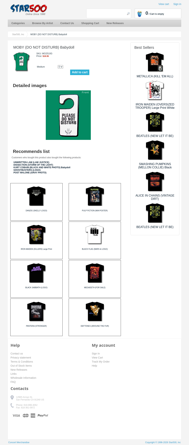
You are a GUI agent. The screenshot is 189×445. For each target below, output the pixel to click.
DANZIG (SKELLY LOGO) (36, 211)
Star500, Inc (18, 34)
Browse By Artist (42, 23)
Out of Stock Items (21, 365)
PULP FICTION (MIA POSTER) (95, 211)
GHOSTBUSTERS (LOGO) (27, 170)
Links (14, 373)
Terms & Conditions (22, 361)
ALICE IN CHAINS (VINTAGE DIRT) (154, 197)
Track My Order (101, 361)
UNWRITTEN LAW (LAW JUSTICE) (31, 162)
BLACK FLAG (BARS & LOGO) (95, 249)
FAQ (13, 381)
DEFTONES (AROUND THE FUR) (95, 326)
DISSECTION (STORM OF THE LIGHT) (33, 165)
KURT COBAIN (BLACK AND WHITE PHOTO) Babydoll (41, 167)
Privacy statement (21, 357)
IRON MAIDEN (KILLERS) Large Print (36, 249)
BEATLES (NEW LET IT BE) (154, 135)
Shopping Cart (90, 23)
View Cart (97, 357)
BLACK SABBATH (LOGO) (36, 288)
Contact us (17, 353)
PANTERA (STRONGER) (36, 326)
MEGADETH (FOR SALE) (95, 288)
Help (94, 365)
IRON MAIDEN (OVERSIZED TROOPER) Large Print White (155, 106)
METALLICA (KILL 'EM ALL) (155, 76)
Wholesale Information (23, 377)
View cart (164, 4)
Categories (18, 23)
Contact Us (67, 23)
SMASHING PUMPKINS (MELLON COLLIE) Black (155, 166)
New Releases (115, 23)
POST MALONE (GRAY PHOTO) (29, 172)
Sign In (96, 353)
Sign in (177, 4)
